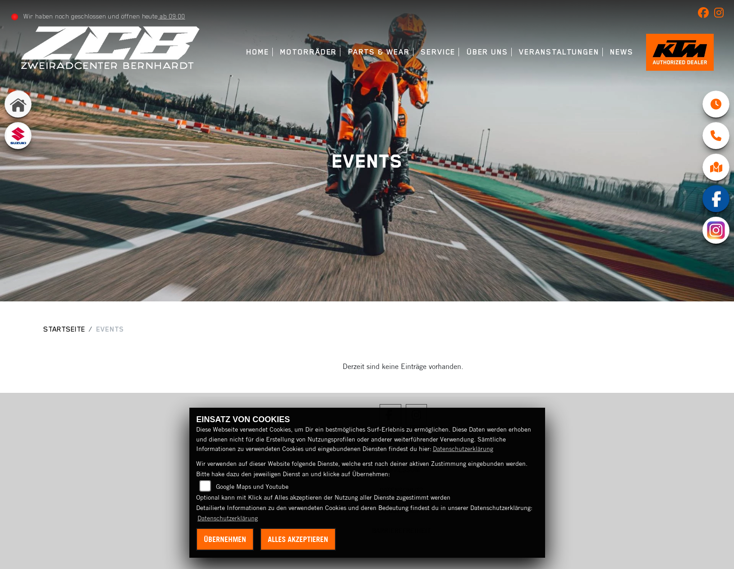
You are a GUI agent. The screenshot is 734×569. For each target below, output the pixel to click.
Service (438, 52)
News (621, 52)
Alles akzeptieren (298, 539)
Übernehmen (225, 539)
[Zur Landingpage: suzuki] (18, 135)
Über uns (487, 52)
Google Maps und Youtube (252, 487)
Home (257, 52)
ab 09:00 (171, 16)
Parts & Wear (379, 52)
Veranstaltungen (559, 52)
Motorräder (308, 52)
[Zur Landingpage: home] (18, 104)
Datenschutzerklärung (463, 449)
